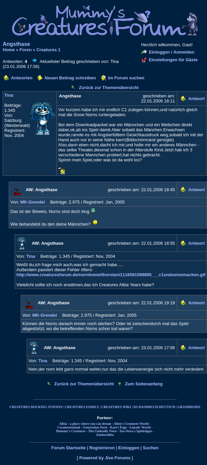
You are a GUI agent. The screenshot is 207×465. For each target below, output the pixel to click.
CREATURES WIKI (116, 407)
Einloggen (128, 447)
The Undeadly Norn (102, 431)
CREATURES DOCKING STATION (35, 407)
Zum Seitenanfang (144, 383)
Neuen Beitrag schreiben (70, 77)
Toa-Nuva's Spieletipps (135, 431)
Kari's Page (118, 427)
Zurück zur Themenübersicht (108, 87)
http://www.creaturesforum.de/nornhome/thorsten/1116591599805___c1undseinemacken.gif (110, 274)
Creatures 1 (48, 49)
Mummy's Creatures (70, 431)
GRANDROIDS (189, 407)
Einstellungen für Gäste (173, 59)
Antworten (21, 77)
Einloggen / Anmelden (171, 52)
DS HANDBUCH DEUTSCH (154, 407)
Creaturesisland (68, 427)
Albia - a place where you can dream (85, 423)
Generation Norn (95, 427)
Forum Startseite (68, 447)
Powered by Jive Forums (104, 457)
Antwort (196, 98)
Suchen (151, 447)
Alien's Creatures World (131, 423)
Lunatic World (139, 427)
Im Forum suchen (126, 77)
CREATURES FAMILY (82, 407)
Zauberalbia (105, 435)
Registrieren (102, 447)
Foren (26, 49)
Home (9, 49)
